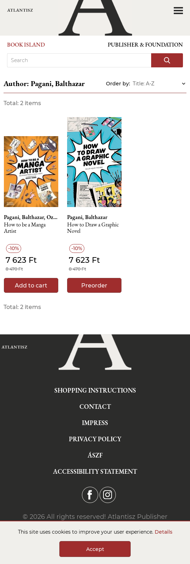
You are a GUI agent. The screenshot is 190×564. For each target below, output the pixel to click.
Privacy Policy (95, 439)
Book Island (26, 44)
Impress (95, 423)
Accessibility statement (95, 471)
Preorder (94, 285)
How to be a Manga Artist (25, 228)
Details (163, 532)
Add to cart (31, 285)
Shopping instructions (95, 390)
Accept (95, 549)
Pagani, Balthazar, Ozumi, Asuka (31, 217)
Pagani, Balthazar (87, 217)
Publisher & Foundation (145, 44)
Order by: (118, 83)
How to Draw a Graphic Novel (93, 228)
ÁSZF (95, 455)
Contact (95, 406)
